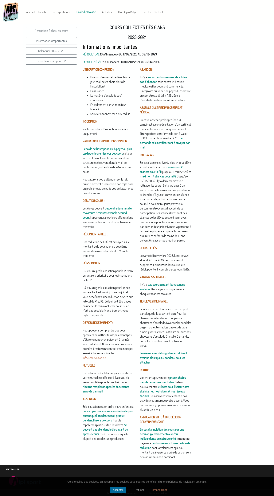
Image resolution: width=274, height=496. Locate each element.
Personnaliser (159, 489)
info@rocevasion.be (94, 358)
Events (147, 12)
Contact (158, 12)
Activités (107, 12)
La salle (42, 12)
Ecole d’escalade (88, 12)
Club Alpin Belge (127, 12)
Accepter (118, 489)
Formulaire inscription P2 (51, 61)
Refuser (140, 489)
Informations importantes (51, 41)
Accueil (30, 12)
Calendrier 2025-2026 (51, 51)
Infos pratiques (62, 12)
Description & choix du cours (51, 31)
